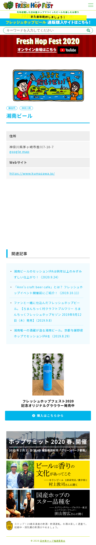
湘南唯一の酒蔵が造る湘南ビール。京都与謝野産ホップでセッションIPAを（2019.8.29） (48, 333)
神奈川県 (26, 108)
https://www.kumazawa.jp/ (32, 173)
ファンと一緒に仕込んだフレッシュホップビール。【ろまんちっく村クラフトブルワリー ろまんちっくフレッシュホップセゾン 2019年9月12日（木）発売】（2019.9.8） (48, 311)
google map (19, 151)
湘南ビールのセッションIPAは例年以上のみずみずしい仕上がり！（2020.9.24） (48, 274)
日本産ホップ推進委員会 (52, 541)
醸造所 (11, 108)
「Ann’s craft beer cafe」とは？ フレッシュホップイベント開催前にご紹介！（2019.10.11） (48, 290)
